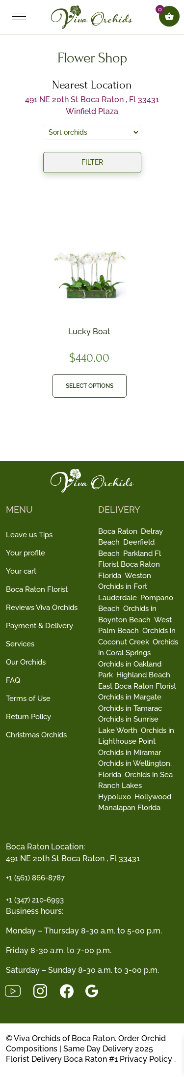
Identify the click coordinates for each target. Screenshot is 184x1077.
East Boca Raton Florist (137, 686)
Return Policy (28, 716)
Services (20, 644)
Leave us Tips (29, 534)
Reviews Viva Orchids (42, 607)
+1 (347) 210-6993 (35, 900)
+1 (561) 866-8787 (35, 877)
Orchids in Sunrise (128, 719)
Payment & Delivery (39, 625)
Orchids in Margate (129, 697)
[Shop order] (92, 132)
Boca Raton (117, 531)
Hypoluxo (114, 796)
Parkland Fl (142, 553)
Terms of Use (28, 698)
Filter (92, 162)
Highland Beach (143, 674)
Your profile (25, 553)
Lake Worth (117, 730)
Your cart (21, 571)
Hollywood (152, 796)
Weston (138, 575)
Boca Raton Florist (37, 589)
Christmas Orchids (36, 734)
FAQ (13, 680)
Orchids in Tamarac (130, 708)
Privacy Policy (146, 1059)
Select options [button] (89, 385)
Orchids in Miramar (129, 752)
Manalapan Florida (129, 807)
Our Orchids (26, 662)
